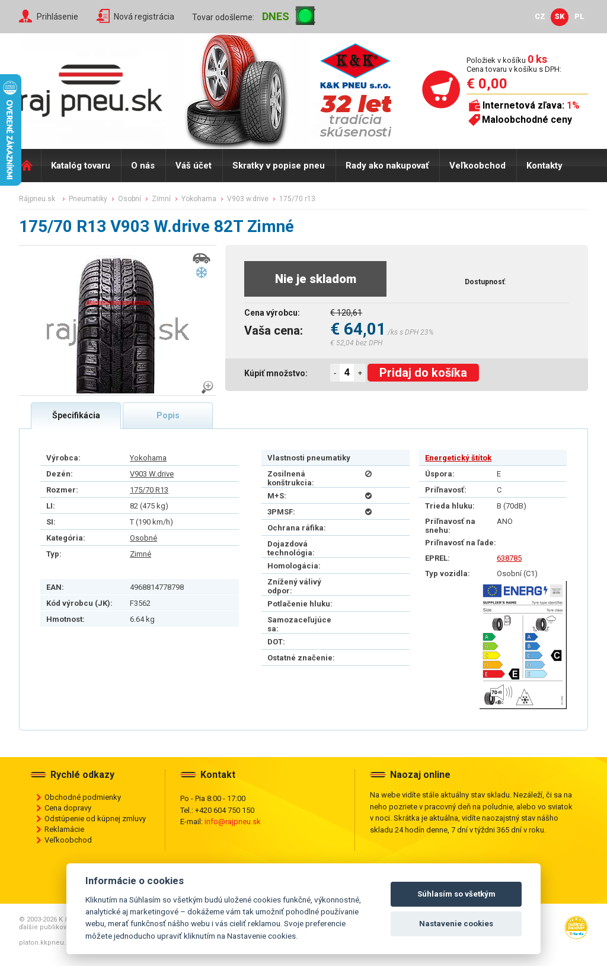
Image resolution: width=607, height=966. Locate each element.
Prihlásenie (57, 16)
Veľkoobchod (477, 165)
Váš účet (193, 165)
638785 (509, 558)
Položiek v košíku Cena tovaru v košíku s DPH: (514, 64)
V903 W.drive (152, 473)
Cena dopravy (67, 807)
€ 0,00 (487, 83)
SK (559, 16)
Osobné (143, 537)
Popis (168, 415)
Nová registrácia (144, 16)
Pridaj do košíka (423, 373)
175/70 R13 (149, 489)
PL (579, 16)
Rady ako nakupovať (387, 165)
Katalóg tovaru (80, 165)
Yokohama (148, 457)
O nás (143, 165)
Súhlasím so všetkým (456, 893)
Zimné (140, 553)
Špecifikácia (76, 415)
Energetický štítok (458, 457)
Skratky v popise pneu (278, 165)
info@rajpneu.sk (233, 821)
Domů (30, 165)
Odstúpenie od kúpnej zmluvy (95, 818)
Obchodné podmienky (82, 797)
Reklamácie (64, 829)
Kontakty (544, 165)
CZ (540, 16)
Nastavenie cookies (456, 923)
